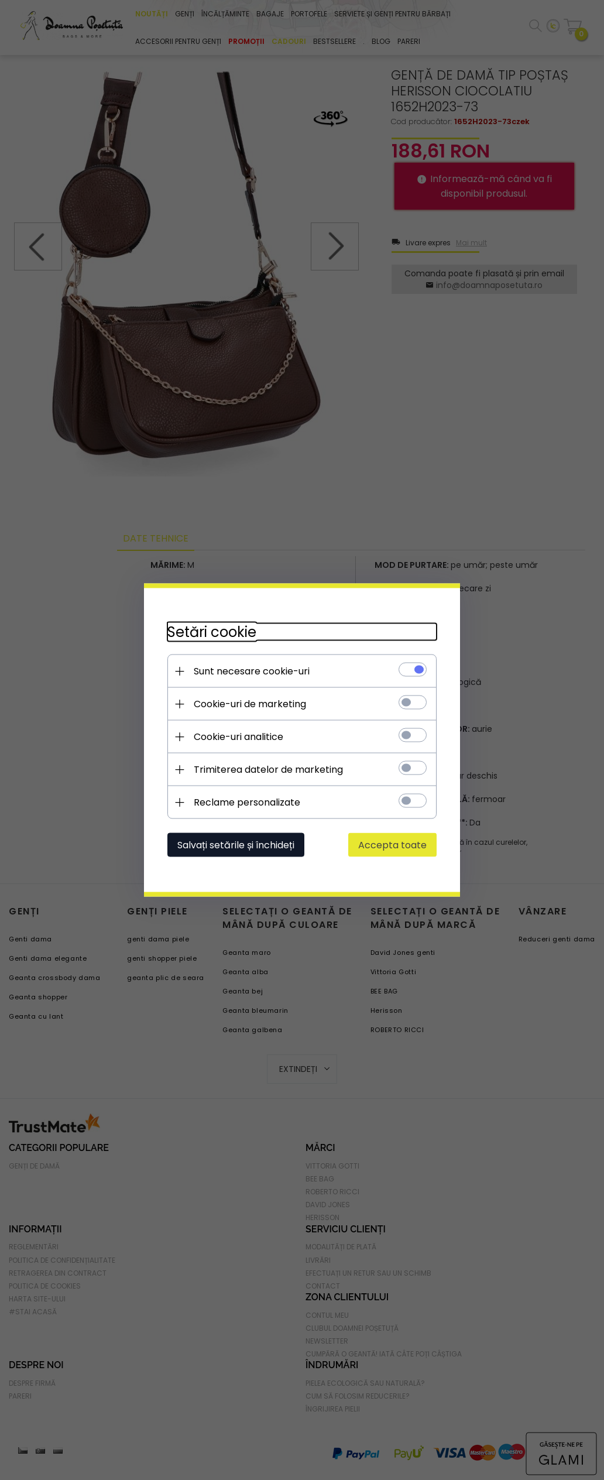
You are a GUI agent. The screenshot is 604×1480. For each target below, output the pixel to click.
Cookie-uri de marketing (250, 704)
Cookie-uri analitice (238, 737)
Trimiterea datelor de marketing (268, 769)
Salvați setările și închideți (235, 845)
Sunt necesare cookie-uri (252, 671)
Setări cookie (211, 631)
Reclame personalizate (247, 802)
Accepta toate (392, 845)
